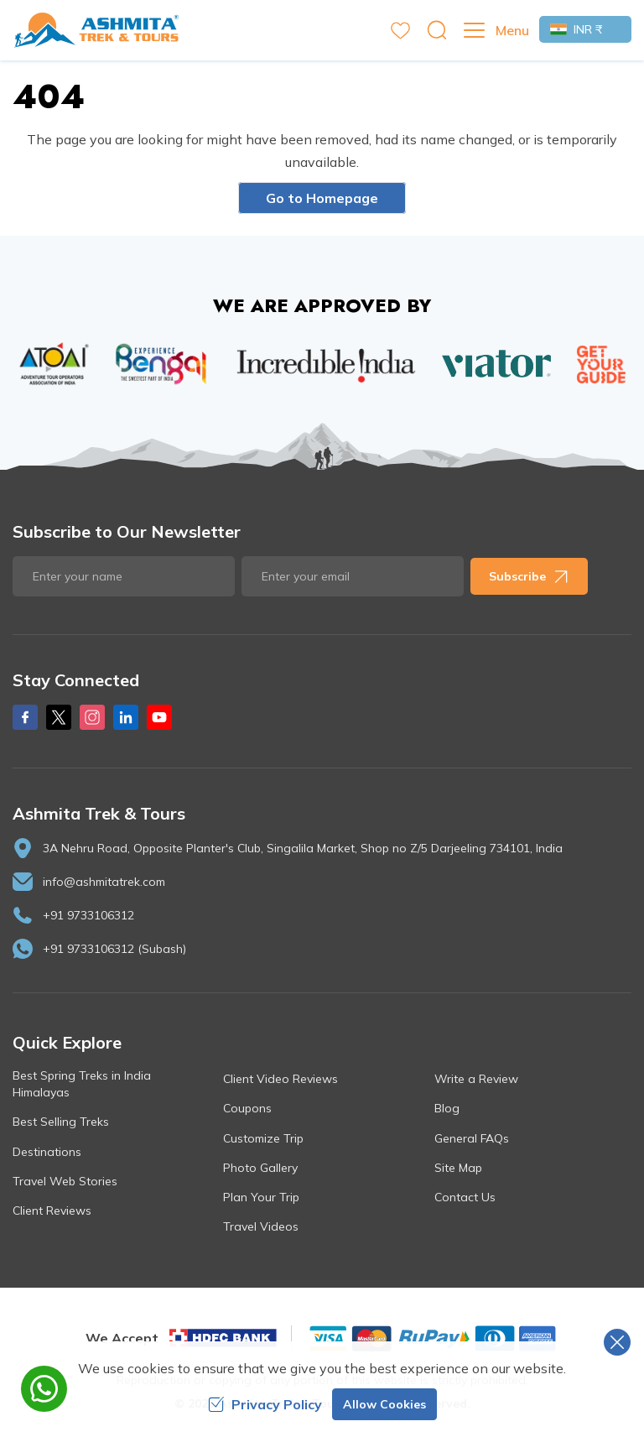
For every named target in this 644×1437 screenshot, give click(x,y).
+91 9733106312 (88, 915)
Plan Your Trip (261, 1197)
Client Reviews (52, 1210)
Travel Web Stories (65, 1181)
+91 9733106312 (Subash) (114, 948)
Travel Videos (261, 1226)
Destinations (47, 1151)
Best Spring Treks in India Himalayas (82, 1084)
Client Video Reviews (280, 1078)
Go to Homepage (322, 198)
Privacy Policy (265, 1404)
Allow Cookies (384, 1404)
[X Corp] (58, 717)
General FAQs (471, 1138)
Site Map (458, 1167)
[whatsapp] (44, 1389)
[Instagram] (92, 717)
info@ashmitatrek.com (104, 881)
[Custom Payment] (431, 1338)
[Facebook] (25, 717)
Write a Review (476, 1078)
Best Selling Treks (61, 1121)
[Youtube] (159, 717)
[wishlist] (400, 30)
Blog (447, 1108)
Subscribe (529, 576)
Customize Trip (263, 1138)
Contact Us (465, 1197)
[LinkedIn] (125, 717)
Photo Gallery (260, 1167)
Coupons (247, 1108)
